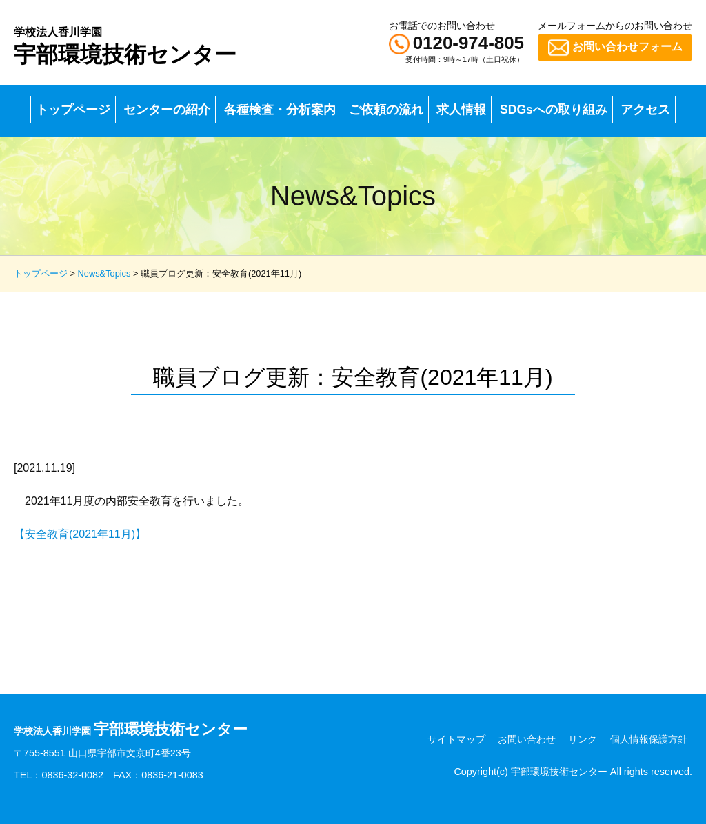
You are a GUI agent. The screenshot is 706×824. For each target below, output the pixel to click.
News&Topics (104, 273)
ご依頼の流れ (386, 110)
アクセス (645, 110)
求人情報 (461, 110)
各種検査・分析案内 (280, 110)
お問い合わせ (527, 739)
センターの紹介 (166, 110)
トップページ (73, 110)
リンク (582, 739)
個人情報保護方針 (648, 739)
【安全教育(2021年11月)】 (80, 534)
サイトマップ (456, 739)
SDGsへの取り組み (553, 110)
